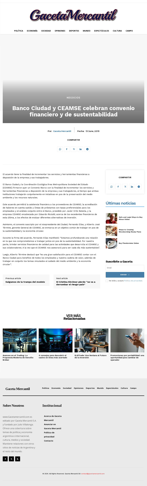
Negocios (73, 98)
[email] (125, 268)
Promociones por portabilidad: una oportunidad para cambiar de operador (127, 357)
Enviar (125, 275)
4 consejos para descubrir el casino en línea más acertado (53, 356)
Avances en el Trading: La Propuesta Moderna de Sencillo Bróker (18, 357)
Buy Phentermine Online (129, 243)
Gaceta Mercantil (62, 131)
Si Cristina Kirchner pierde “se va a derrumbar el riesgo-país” (75, 283)
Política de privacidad (133, 281)
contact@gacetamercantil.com (93, 474)
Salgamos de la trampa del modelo (25, 282)
